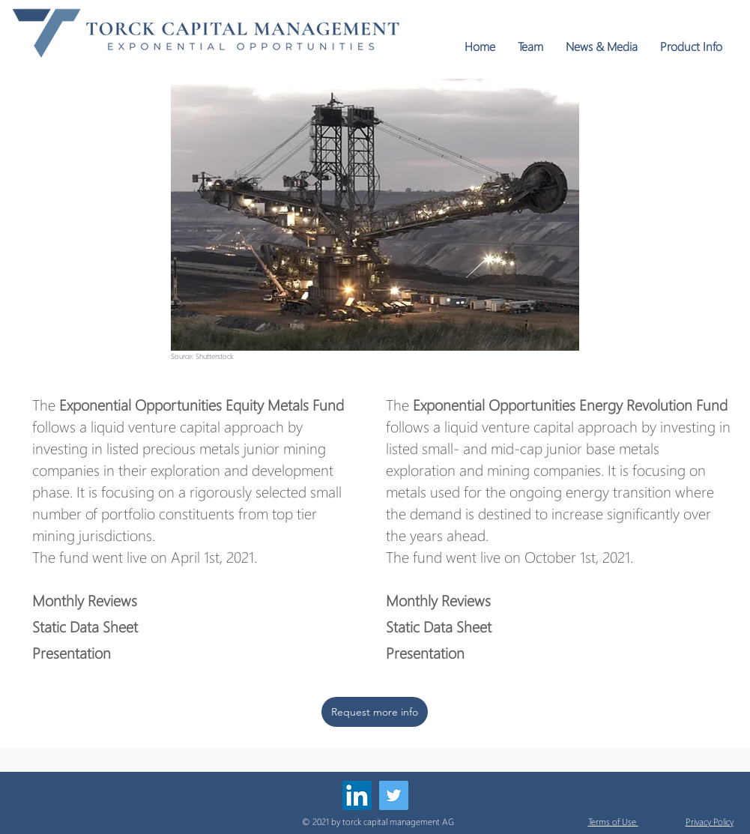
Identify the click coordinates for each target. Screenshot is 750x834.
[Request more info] (374, 712)
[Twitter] (393, 795)
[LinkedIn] (357, 795)
